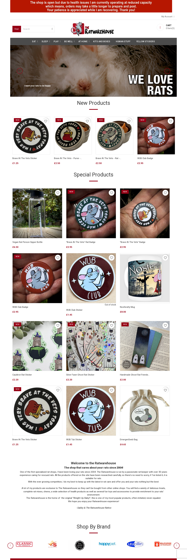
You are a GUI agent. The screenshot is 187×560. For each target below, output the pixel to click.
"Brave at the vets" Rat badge (68, 232)
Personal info (103, 511)
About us (17, 517)
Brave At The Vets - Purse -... (68, 158)
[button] (27, 70)
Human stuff (123, 41)
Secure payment (21, 522)
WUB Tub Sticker (103, 339)
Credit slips (102, 522)
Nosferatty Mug (61, 284)
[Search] (38, 28)
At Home (83, 41)
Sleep (45, 41)
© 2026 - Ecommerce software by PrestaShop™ (34, 554)
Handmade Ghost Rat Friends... (27, 339)
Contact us (18, 533)
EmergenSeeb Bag (146, 339)
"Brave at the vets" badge (108, 232)
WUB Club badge (145, 158)
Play (56, 41)
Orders (100, 517)
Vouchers (101, 533)
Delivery (17, 511)
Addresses (102, 527)
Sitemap (17, 538)
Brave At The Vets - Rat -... (108, 158)
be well (68, 41)
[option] (93, 70)
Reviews (17, 527)
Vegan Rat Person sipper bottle (27, 232)
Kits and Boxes (101, 41)
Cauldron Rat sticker (105, 284)
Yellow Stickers (145, 41)
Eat (34, 41)
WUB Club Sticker (20, 287)
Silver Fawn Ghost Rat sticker (151, 284)
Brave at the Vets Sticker (24, 158)
